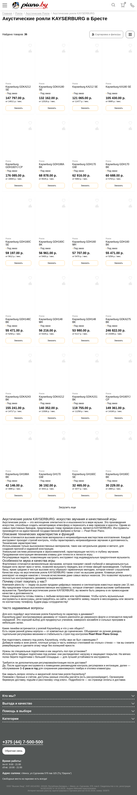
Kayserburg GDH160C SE (18, 243)
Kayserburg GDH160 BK (117, 243)
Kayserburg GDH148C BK (18, 320)
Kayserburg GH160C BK (117, 475)
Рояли (19, 13)
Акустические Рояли (38, 13)
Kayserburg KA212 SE (85, 86)
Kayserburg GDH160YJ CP (14, 165)
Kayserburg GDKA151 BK (84, 398)
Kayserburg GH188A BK (17, 475)
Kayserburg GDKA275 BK (118, 320)
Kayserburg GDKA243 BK (18, 398)
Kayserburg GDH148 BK (84, 320)
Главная (7, 13)
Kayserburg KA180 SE (118, 86)
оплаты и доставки (114, 679)
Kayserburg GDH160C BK (51, 243)
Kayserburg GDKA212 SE (18, 88)
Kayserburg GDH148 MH (51, 320)
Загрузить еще (67, 507)
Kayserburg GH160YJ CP (118, 398)
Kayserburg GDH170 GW (84, 165)
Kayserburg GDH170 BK (117, 165)
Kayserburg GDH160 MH (84, 243)
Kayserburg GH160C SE (84, 475)
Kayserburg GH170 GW (50, 475)
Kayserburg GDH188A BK (51, 165)
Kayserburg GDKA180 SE (51, 88)
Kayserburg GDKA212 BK (51, 398)
